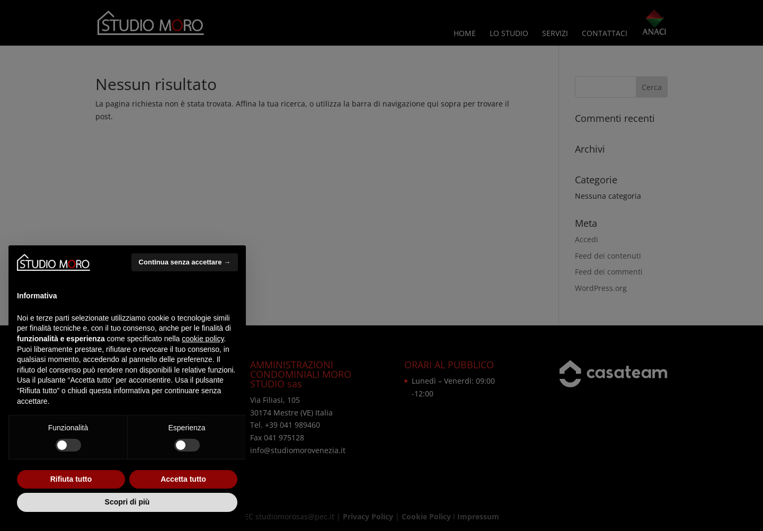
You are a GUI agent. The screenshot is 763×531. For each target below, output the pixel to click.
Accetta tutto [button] (183, 479)
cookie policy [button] (203, 338)
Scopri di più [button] (127, 502)
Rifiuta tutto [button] (71, 479)
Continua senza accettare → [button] (184, 262)
